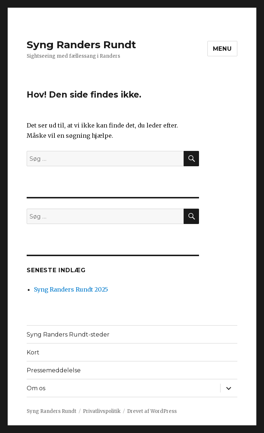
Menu (222, 48)
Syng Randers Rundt (81, 44)
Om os (36, 388)
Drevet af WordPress (152, 411)
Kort (33, 352)
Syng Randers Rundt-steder (68, 334)
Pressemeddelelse (54, 370)
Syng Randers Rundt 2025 (71, 289)
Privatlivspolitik (101, 411)
